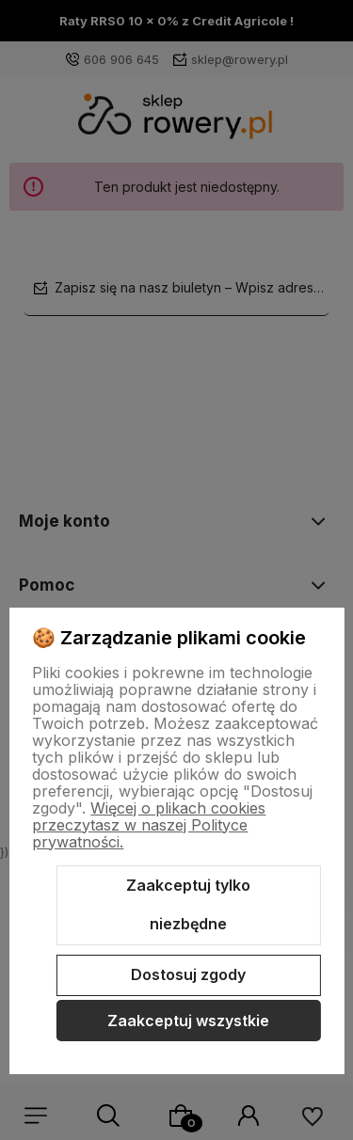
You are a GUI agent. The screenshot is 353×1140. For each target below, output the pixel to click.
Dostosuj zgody (188, 974)
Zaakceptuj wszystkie (188, 1020)
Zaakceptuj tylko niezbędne (188, 905)
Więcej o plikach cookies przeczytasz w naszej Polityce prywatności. (148, 825)
